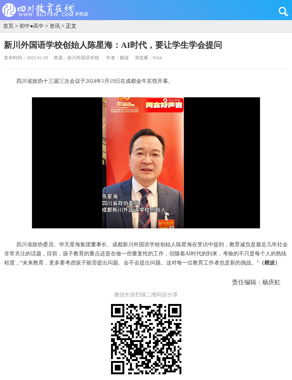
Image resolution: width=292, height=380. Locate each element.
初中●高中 (31, 26)
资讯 (54, 26)
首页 (8, 26)
